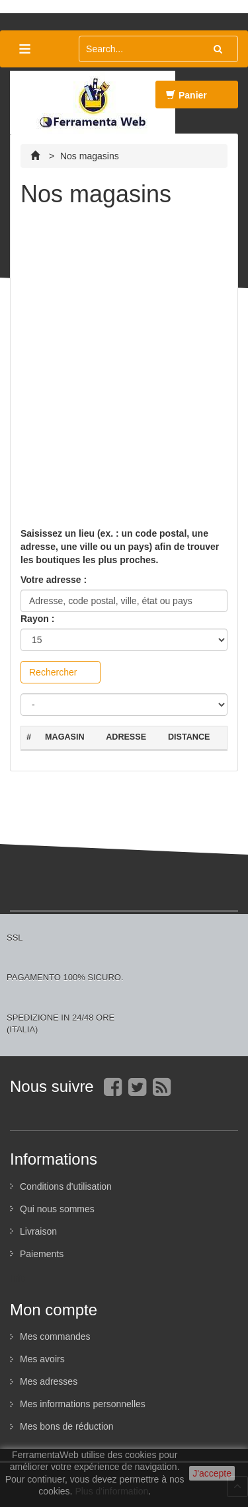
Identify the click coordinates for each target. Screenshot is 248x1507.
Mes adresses (48, 1381)
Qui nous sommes (57, 1209)
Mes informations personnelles (82, 1404)
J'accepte (211, 1473)
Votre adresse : (54, 579)
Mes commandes (55, 1336)
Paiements (41, 1254)
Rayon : (37, 618)
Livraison (38, 1231)
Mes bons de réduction (67, 1426)
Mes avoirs (42, 1359)
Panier (186, 99)
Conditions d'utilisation (66, 1186)
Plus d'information (111, 1491)
